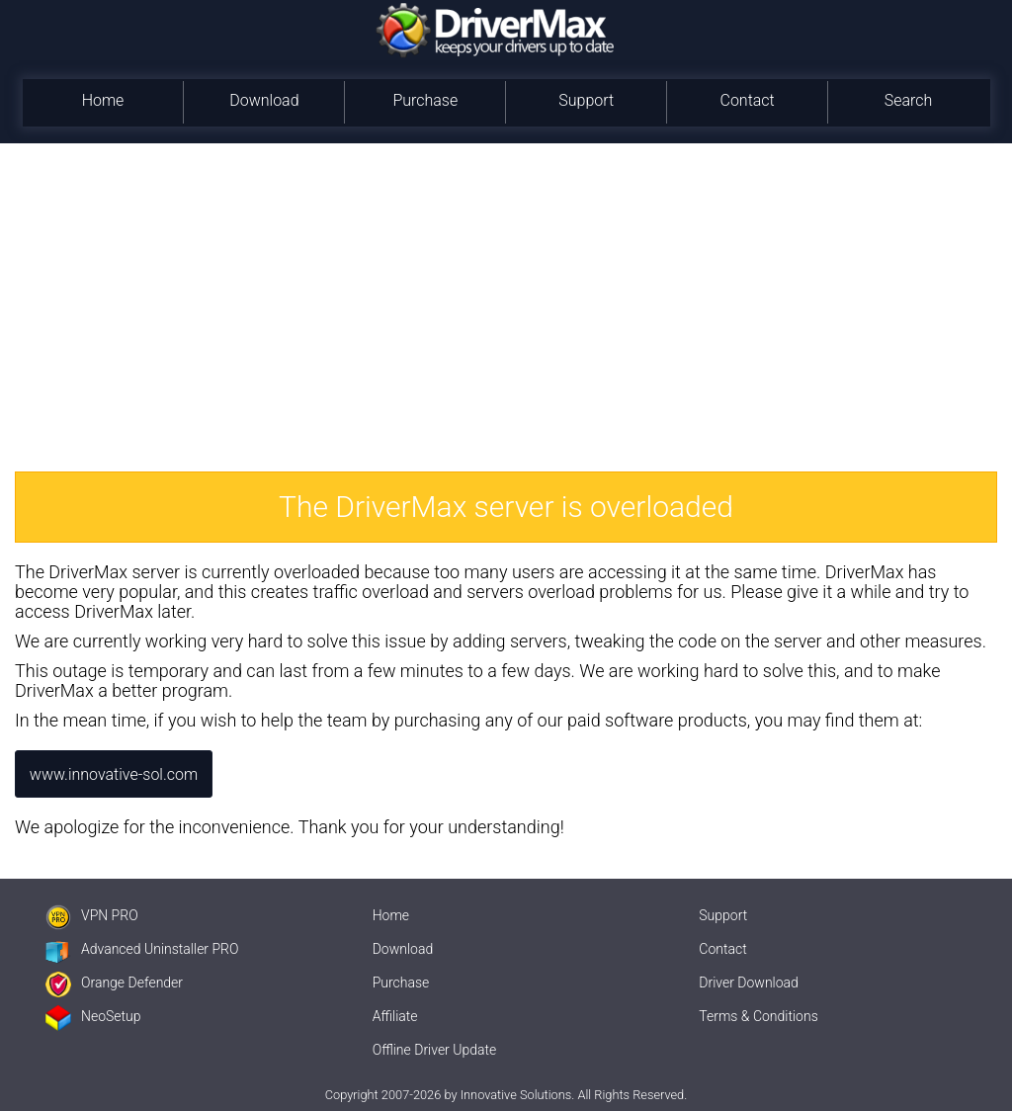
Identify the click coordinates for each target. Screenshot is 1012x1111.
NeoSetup (93, 1016)
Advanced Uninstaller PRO (141, 949)
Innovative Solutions (516, 1094)
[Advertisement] (506, 291)
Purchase (425, 100)
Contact (746, 100)
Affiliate (395, 1016)
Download (263, 100)
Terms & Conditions (758, 1016)
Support (586, 100)
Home (103, 100)
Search (909, 100)
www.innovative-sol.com (114, 774)
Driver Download (749, 982)
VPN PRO (91, 915)
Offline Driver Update (435, 1050)
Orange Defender (114, 982)
